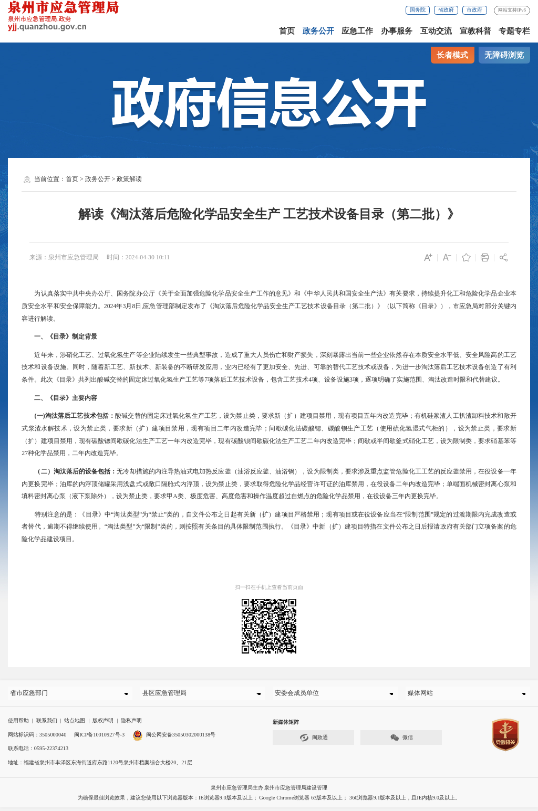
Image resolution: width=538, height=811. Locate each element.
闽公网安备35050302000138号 (173, 738)
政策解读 (129, 179)
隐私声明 (131, 724)
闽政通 (313, 741)
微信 (401, 741)
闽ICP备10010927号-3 (99, 738)
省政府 (446, 10)
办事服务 (396, 31)
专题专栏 (514, 31)
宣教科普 (475, 31)
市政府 (474, 10)
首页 (287, 31)
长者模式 (452, 55)
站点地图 (74, 724)
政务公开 (318, 31)
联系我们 (46, 724)
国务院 (418, 10)
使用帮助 (18, 724)
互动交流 (436, 31)
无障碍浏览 (504, 55)
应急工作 (357, 31)
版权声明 (102, 724)
